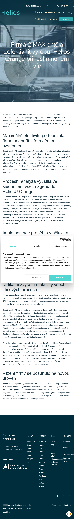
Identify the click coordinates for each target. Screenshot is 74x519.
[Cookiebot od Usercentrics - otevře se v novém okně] (61, 239)
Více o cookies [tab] (61, 246)
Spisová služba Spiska (42, 483)
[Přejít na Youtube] (63, 496)
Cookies (54, 467)
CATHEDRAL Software (12, 202)
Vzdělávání (67, 448)
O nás (53, 436)
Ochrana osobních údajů (54, 454)
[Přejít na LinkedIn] (57, 496)
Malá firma (31, 441)
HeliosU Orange (29, 319)
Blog (52, 445)
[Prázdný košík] (67, 6)
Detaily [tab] (37, 246)
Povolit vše (60, 278)
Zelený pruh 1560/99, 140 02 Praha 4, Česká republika (18, 508)
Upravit (36, 278)
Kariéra (53, 442)
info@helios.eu (12, 446)
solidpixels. (67, 505)
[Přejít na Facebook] (52, 496)
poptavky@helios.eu (14, 450)
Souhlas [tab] (13, 246)
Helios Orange (50, 217)
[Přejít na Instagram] (69, 496)
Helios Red (43, 441)
